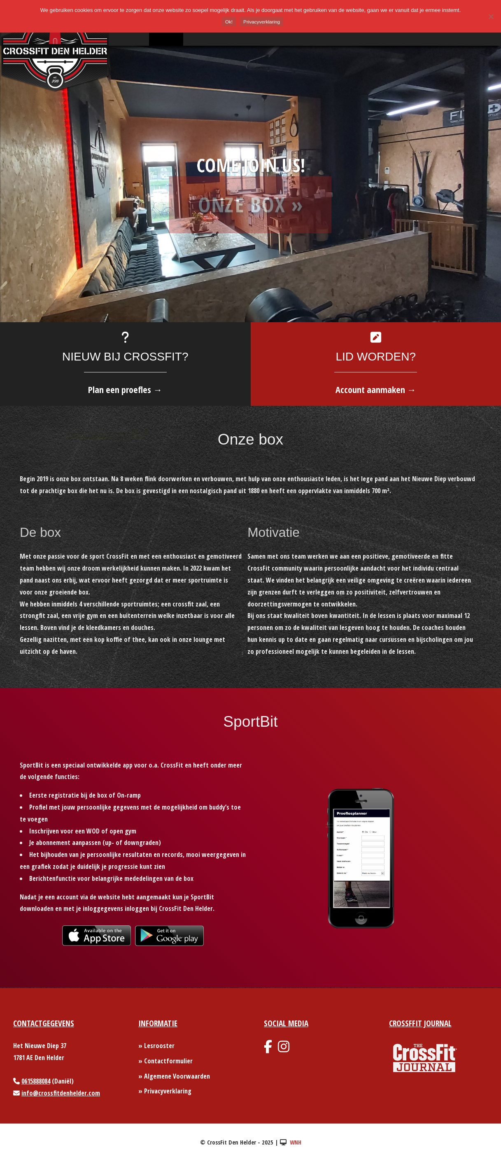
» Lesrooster (156, 1045)
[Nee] (491, 16)
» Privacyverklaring (164, 1090)
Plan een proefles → (125, 389)
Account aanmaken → (376, 389)
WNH (295, 1142)
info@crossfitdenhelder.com (60, 1093)
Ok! (229, 21)
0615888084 (35, 1081)
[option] (250, 183)
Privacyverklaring (261, 21)
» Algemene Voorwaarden (174, 1076)
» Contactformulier (165, 1060)
